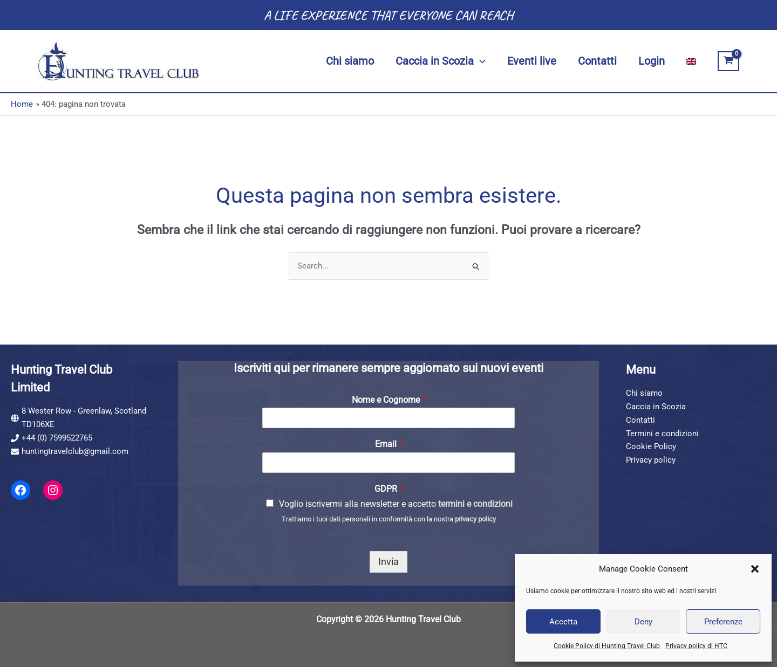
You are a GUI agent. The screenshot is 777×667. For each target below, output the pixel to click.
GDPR (388, 489)
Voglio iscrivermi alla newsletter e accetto (396, 504)
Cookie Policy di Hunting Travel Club (607, 646)
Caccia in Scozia (656, 406)
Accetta (563, 622)
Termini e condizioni (662, 433)
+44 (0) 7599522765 (57, 438)
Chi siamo (644, 393)
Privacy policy (651, 460)
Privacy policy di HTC (696, 646)
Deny (643, 622)
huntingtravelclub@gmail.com (75, 451)
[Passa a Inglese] (691, 61)
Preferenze (723, 622)
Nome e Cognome (389, 400)
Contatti (640, 420)
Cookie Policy (651, 446)
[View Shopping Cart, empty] (728, 61)
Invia (388, 561)
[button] (754, 568)
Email (389, 444)
